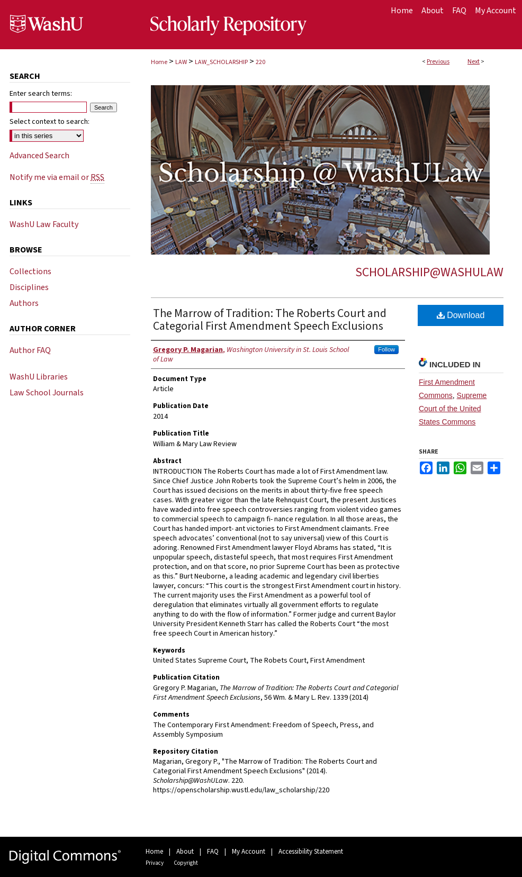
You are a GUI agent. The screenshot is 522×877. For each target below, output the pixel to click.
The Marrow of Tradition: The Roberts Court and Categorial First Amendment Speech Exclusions (269, 319)
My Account (248, 851)
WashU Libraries (39, 377)
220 (260, 62)
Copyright (186, 863)
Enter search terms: (41, 93)
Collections (30, 271)
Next (473, 61)
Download (461, 315)
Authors (24, 303)
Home (159, 62)
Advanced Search (39, 155)
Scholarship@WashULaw (429, 272)
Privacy (155, 863)
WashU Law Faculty (44, 224)
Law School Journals (47, 393)
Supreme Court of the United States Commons (453, 408)
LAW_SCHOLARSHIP (221, 62)
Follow (386, 349)
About (185, 851)
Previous (438, 61)
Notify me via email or (57, 177)
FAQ (213, 851)
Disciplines (29, 287)
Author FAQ (30, 350)
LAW (181, 62)
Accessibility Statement (310, 851)
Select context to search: (49, 121)
